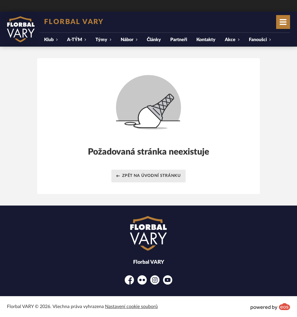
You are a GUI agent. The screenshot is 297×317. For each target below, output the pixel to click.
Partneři (178, 39)
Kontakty (205, 39)
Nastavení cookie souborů (131, 306)
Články (154, 39)
